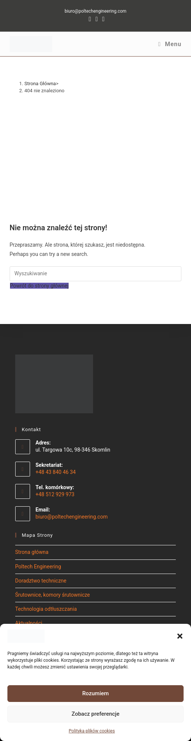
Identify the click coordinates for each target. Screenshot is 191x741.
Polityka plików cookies (92, 731)
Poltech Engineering (38, 567)
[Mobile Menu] (169, 44)
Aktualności (28, 623)
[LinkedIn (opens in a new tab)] (96, 19)
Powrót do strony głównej (39, 286)
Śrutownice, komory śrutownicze (52, 595)
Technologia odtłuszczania (46, 609)
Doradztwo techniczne (40, 581)
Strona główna (32, 552)
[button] (180, 636)
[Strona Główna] (40, 83)
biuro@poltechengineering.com (95, 11)
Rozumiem (95, 693)
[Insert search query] (96, 273)
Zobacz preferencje (95, 713)
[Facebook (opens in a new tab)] (89, 19)
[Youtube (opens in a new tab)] (102, 19)
